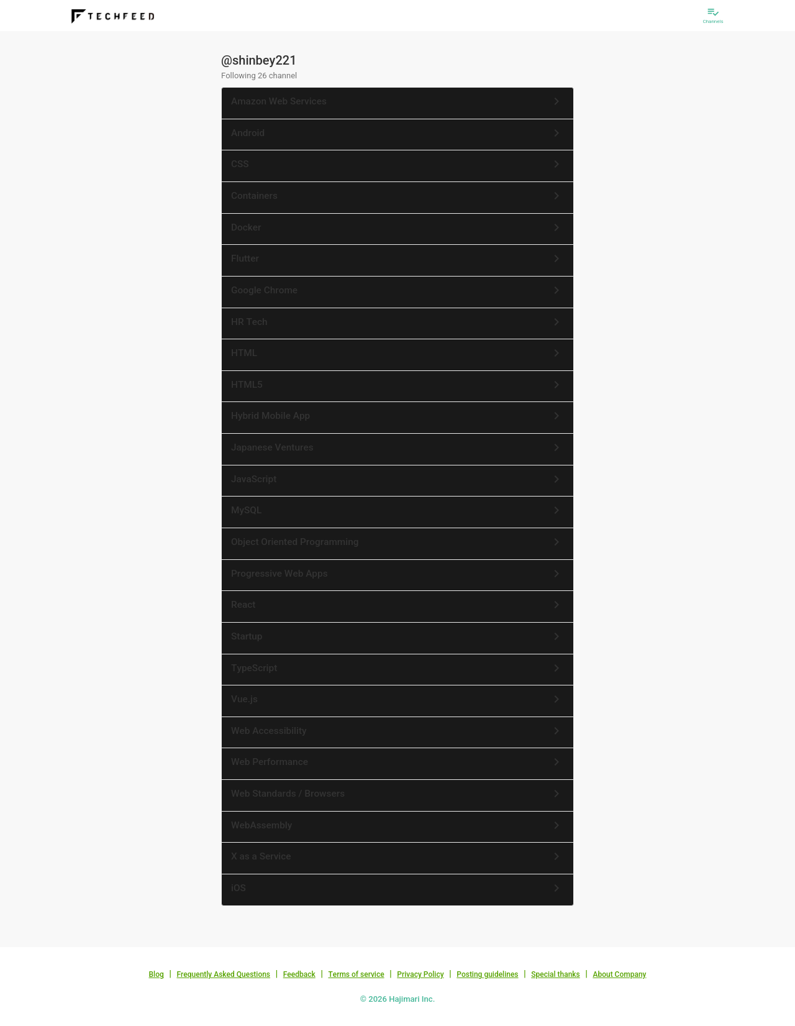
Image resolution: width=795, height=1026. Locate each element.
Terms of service (356, 974)
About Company (619, 974)
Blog (156, 974)
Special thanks (555, 974)
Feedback (299, 974)
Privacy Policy (420, 974)
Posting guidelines (487, 974)
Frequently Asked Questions (223, 974)
